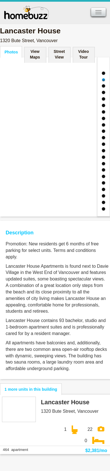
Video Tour (83, 54)
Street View (59, 54)
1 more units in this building (31, 389)
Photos (11, 52)
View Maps (35, 54)
